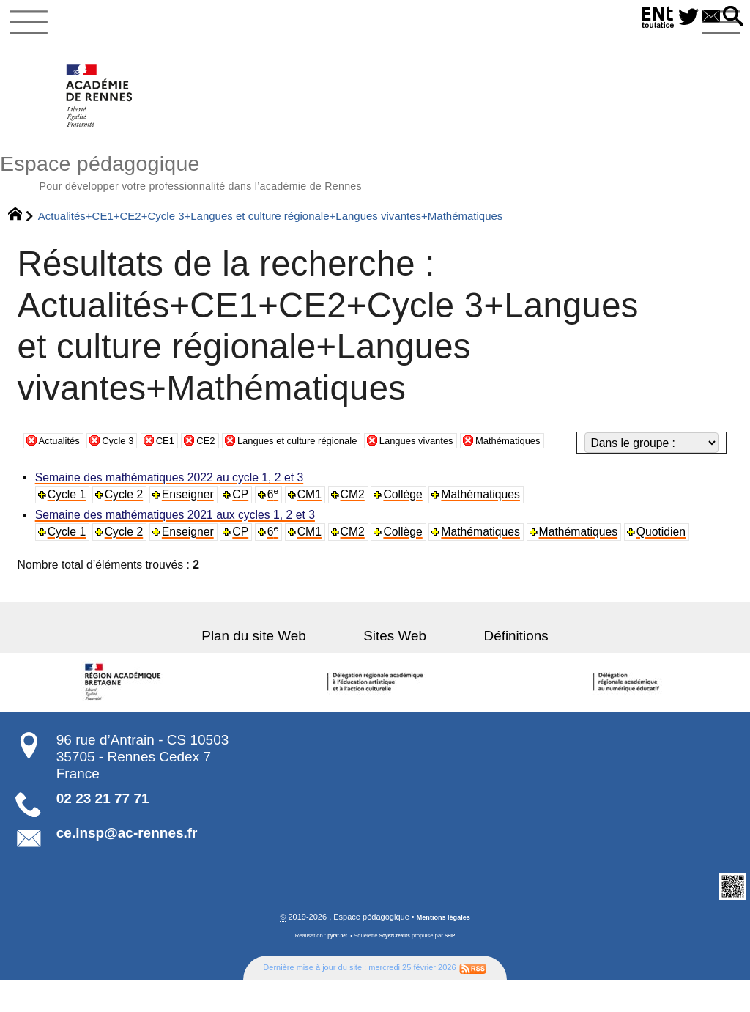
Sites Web (394, 666)
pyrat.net (333, 967)
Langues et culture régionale (333, 476)
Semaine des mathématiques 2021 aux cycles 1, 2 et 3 (177, 546)
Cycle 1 (69, 525)
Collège (409, 525)
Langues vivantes (473, 476)
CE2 (227, 476)
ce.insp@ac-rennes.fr (127, 864)
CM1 (314, 525)
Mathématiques (580, 476)
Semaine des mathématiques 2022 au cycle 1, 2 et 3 (171, 508)
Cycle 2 (127, 525)
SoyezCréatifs (396, 967)
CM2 (358, 525)
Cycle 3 (130, 476)
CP (245, 525)
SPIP (455, 967)
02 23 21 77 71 (102, 829)
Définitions (490, 666)
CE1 (182, 476)
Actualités (64, 476)
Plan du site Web (280, 666)
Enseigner (192, 525)
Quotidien (669, 563)
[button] (730, 17)
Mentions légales (443, 949)
